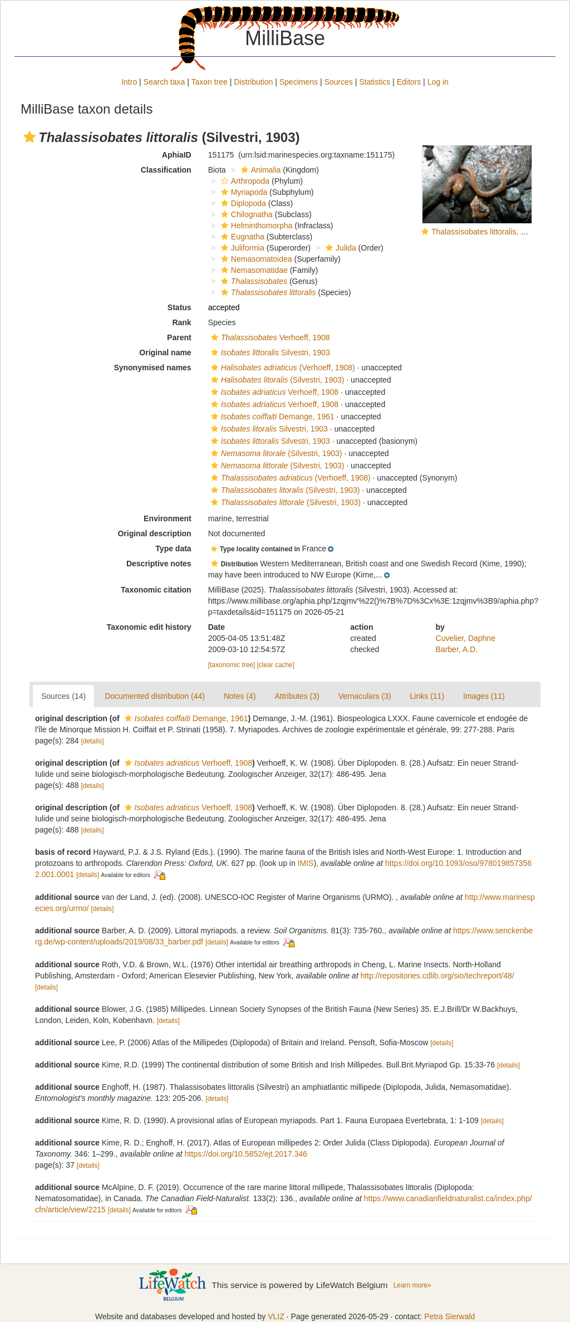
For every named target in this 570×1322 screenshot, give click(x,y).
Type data (173, 548)
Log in (438, 81)
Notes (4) (240, 696)
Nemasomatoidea (255, 258)
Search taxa (164, 81)
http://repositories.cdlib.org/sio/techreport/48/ (437, 975)
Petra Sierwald (449, 1316)
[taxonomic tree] (231, 665)
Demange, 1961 (271, 416)
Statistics (374, 81)
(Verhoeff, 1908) (281, 367)
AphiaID (176, 154)
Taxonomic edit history (148, 627)
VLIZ (276, 1316)
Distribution (253, 81)
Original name (165, 352)
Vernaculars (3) (364, 696)
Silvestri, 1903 (269, 352)
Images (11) (484, 696)
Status (179, 307)
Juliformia (241, 247)
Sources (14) (63, 696)
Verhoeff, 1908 (269, 337)
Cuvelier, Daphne (465, 638)
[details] (92, 741)
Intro (129, 81)
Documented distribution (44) (155, 696)
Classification (166, 169)
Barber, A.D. (457, 649)
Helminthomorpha (255, 225)
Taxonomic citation (156, 589)
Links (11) (427, 696)
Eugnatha (241, 236)
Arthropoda (243, 181)
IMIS (306, 863)
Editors (409, 81)
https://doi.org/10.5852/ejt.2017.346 (246, 1153)
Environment (167, 518)
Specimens (298, 81)
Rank (181, 322)
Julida (339, 247)
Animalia (259, 169)
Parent (179, 337)
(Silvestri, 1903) (276, 379)
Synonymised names (152, 367)
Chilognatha (245, 214)
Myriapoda (242, 192)
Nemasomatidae (253, 270)
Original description (154, 533)
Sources (338, 81)
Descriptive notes (158, 563)
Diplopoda (242, 203)
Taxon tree (209, 81)
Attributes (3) (297, 696)
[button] (29, 137)
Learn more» (412, 1285)
